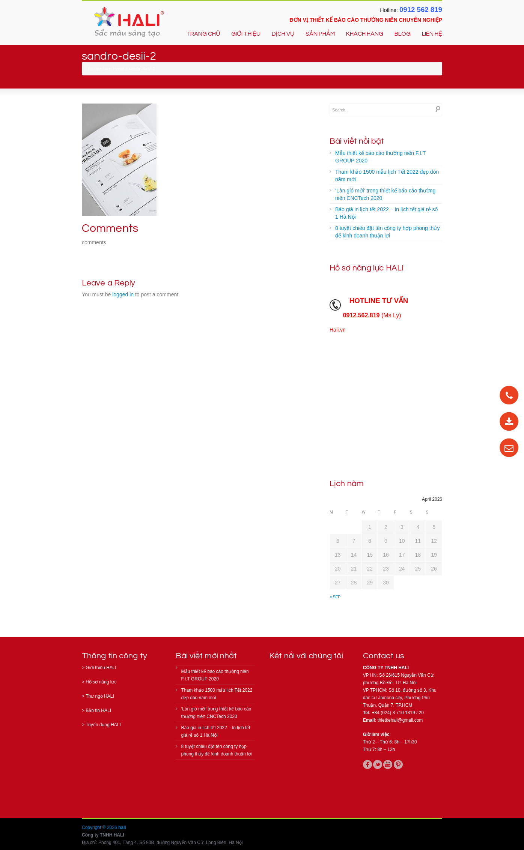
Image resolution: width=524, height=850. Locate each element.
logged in (123, 294)
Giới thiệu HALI (101, 667)
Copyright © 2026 (100, 827)
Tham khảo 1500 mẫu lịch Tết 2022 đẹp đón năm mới (387, 175)
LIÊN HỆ (432, 34)
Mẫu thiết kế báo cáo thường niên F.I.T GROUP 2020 (380, 157)
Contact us (383, 656)
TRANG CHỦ (203, 34)
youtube (387, 764)
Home (118, 68)
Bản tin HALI (98, 710)
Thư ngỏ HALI (100, 696)
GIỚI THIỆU (245, 34)
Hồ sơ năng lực (101, 682)
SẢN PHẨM (320, 34)
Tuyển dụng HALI (103, 724)
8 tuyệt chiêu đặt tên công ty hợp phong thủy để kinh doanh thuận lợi (387, 232)
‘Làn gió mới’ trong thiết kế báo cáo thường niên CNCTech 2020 (385, 194)
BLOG (403, 34)
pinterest (398, 764)
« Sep (335, 597)
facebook (367, 764)
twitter (377, 764)
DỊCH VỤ (283, 34)
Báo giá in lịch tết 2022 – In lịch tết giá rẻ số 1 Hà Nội (386, 213)
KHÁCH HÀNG (364, 34)
